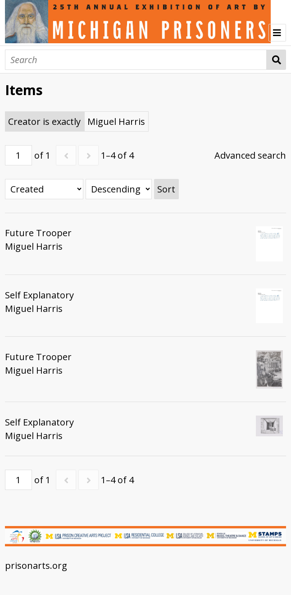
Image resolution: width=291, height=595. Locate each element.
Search (276, 60)
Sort (166, 189)
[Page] (18, 155)
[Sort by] (44, 189)
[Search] (136, 60)
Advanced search (250, 155)
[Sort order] (119, 189)
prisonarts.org (36, 565)
